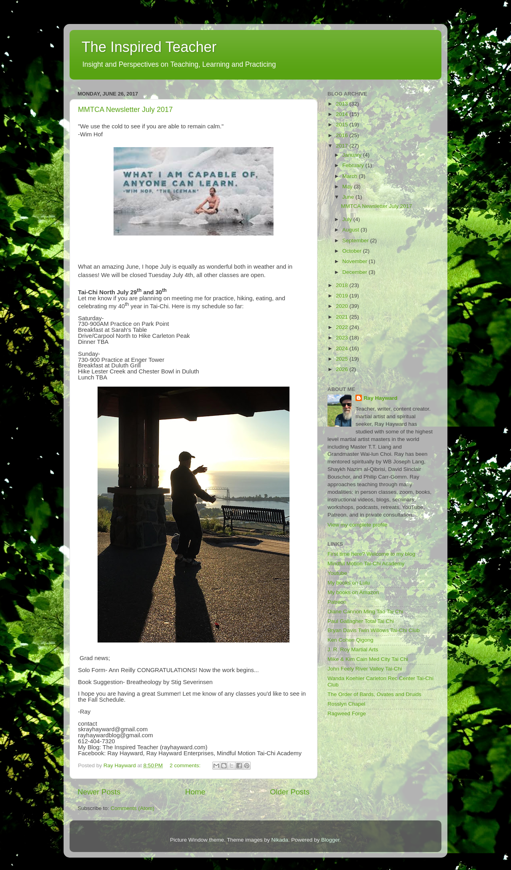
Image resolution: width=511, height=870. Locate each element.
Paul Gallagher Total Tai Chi (360, 621)
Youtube (337, 573)
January (352, 155)
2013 (342, 104)
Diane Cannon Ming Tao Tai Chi (365, 612)
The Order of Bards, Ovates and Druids (374, 694)
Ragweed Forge (346, 713)
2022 (342, 327)
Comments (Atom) (133, 808)
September (356, 240)
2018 (342, 285)
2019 (342, 296)
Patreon (336, 602)
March (350, 176)
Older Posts (289, 792)
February (353, 165)
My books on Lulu (348, 583)
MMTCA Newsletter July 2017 (125, 110)
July (347, 219)
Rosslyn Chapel (346, 704)
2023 (342, 338)
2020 (342, 306)
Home (195, 792)
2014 (342, 114)
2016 (342, 135)
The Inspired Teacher (149, 47)
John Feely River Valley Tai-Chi (364, 669)
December (355, 272)
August (351, 230)
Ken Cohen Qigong (350, 640)
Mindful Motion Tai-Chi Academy (366, 564)
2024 (342, 348)
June (348, 197)
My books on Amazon (353, 592)
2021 (342, 317)
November (355, 261)
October (352, 251)
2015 (342, 125)
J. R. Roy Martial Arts (352, 649)
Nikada (279, 840)
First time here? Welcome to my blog (371, 554)
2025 (342, 359)
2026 (342, 369)
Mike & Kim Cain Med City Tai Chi (367, 659)
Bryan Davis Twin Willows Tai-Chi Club (373, 630)
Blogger (330, 840)
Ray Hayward (380, 398)
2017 (342, 146)
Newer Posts (99, 792)
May (348, 187)
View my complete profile (357, 525)
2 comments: (186, 765)
